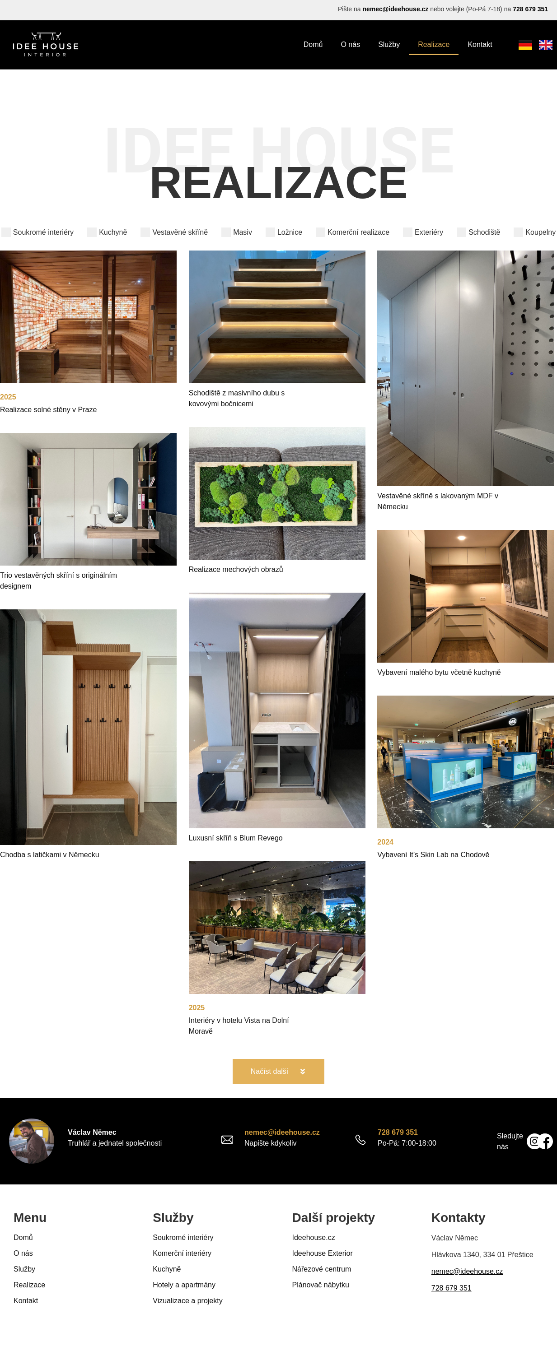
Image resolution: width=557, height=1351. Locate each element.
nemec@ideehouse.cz (395, 9)
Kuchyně (167, 1269)
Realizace (433, 44)
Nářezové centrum (321, 1269)
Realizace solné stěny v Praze (48, 409)
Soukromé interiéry (183, 1237)
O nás (350, 44)
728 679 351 (530, 9)
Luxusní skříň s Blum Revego (236, 838)
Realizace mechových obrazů (236, 569)
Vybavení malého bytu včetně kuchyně (439, 672)
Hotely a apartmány (184, 1285)
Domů (313, 44)
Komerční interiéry (182, 1253)
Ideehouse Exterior (322, 1253)
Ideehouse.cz (313, 1237)
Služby (389, 44)
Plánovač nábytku (320, 1285)
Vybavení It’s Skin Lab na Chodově (433, 855)
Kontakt (480, 44)
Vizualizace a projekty (187, 1301)
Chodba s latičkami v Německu (49, 855)
